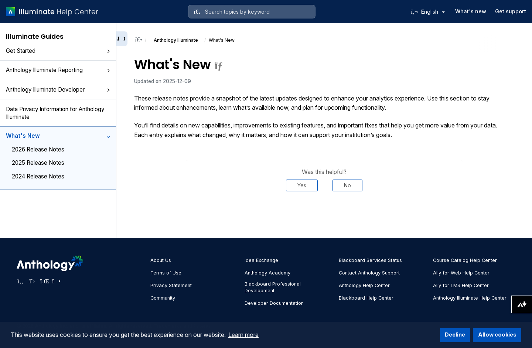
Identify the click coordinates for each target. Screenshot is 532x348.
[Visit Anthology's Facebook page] (20, 281)
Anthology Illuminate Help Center (470, 298)
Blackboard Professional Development (273, 287)
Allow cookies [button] (497, 334)
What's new (470, 11)
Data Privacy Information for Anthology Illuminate (55, 113)
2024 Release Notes (38, 176)
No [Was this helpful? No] (347, 185)
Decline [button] (455, 334)
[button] (108, 51)
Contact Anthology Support (369, 273)
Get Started (58, 50)
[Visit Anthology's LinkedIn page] (44, 281)
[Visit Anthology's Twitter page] (32, 281)
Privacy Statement (171, 285)
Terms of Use (165, 273)
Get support (510, 11)
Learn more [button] (243, 334)
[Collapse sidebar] (121, 38)
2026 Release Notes (38, 149)
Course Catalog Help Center (465, 260)
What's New (58, 135)
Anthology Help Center (364, 285)
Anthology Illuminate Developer (58, 89)
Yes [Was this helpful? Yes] (301, 185)
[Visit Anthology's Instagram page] (55, 281)
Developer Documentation (274, 303)
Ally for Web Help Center (461, 273)
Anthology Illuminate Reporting (58, 70)
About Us (160, 260)
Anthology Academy (267, 273)
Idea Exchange (261, 260)
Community (162, 298)
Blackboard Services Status (370, 260)
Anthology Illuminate (176, 40)
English (433, 11)
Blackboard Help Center (366, 298)
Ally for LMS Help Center (461, 285)
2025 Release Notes (38, 162)
